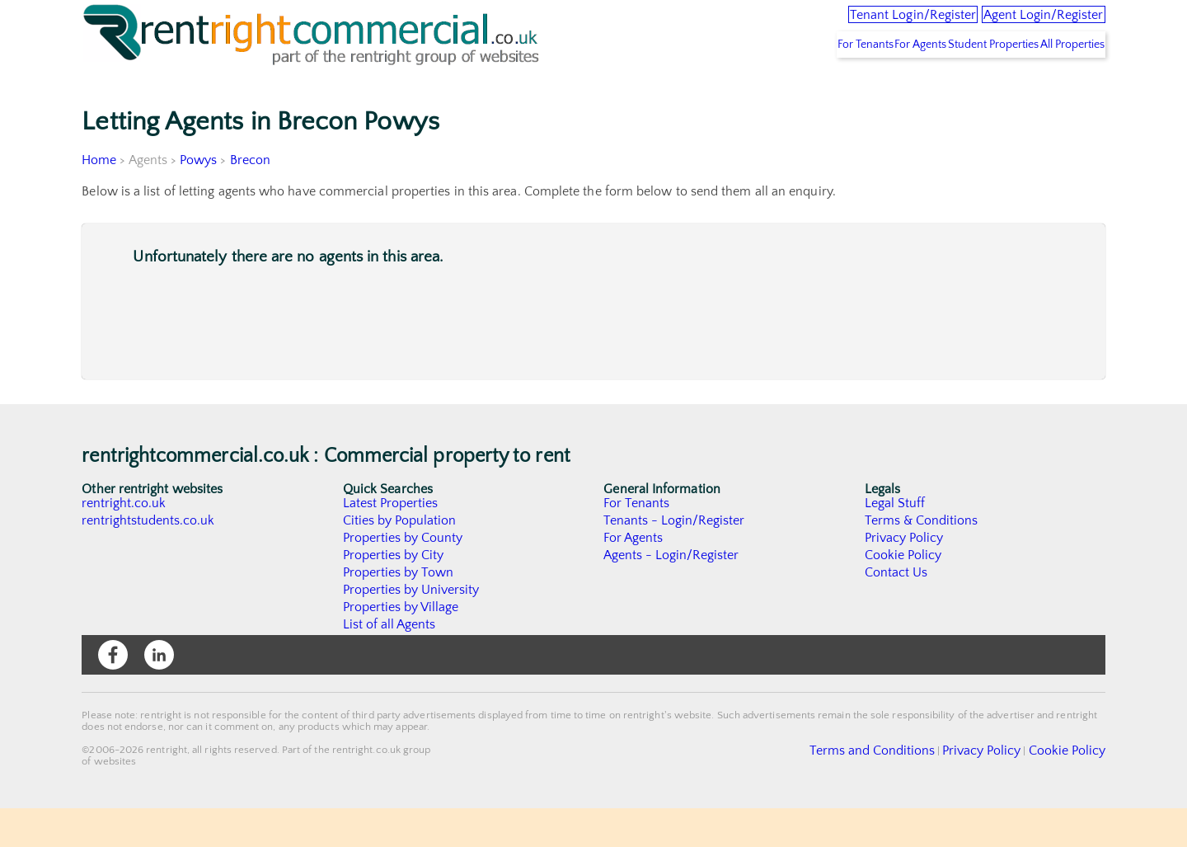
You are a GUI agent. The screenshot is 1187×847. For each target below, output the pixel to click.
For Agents (869, 83)
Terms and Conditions (911, 788)
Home (99, 198)
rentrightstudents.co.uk (149, 559)
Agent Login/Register (1021, 24)
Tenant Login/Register (843, 24)
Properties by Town (398, 611)
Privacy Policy (904, 576)
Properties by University (412, 628)
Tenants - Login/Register (674, 559)
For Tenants (793, 83)
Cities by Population (400, 559)
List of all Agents (389, 663)
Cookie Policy (903, 593)
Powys (199, 198)
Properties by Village (401, 645)
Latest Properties (391, 541)
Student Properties (961, 83)
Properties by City (393, 593)
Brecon (250, 198)
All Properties (1061, 83)
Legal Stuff (895, 541)
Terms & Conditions (921, 559)
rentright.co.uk (124, 541)
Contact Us (896, 611)
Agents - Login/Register (671, 593)
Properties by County (403, 576)
